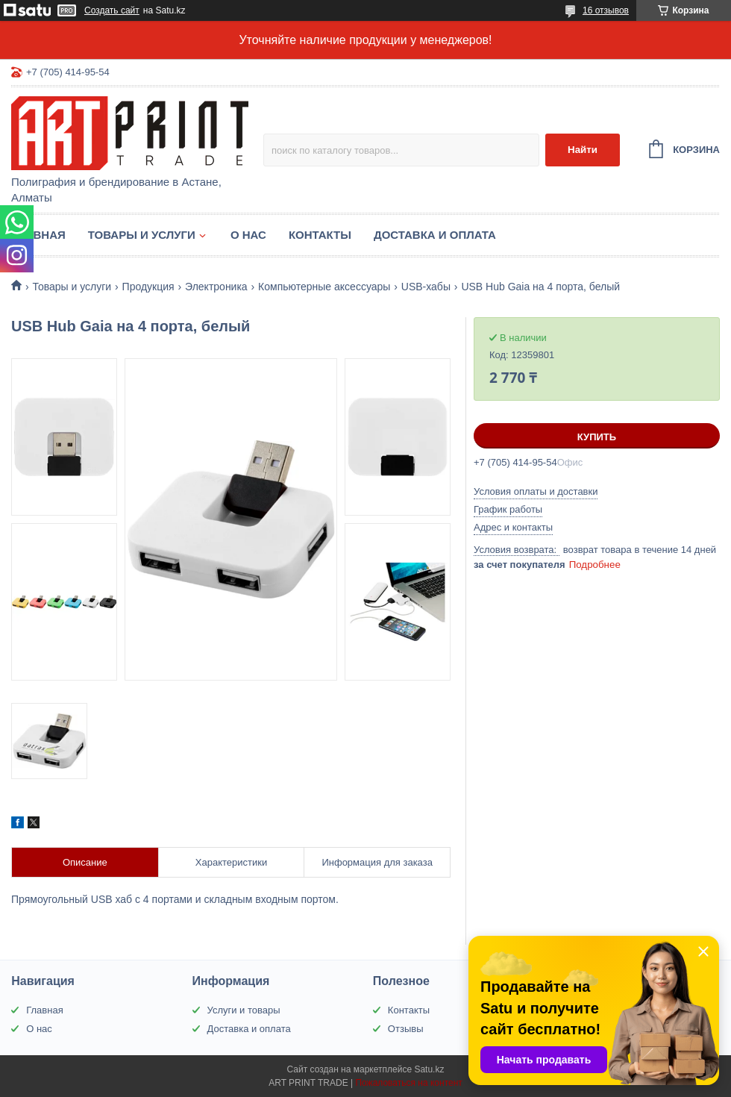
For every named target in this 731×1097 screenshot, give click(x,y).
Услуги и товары (243, 1010)
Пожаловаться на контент (408, 1083)
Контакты (320, 234)
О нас (248, 234)
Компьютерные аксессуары (324, 287)
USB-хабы (426, 287)
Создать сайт (111, 10)
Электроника (216, 287)
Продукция (148, 287)
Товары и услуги (141, 234)
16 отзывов (606, 10)
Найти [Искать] (582, 149)
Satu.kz (429, 1069)
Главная (38, 234)
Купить (596, 437)
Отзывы (406, 1028)
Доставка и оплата (435, 234)
